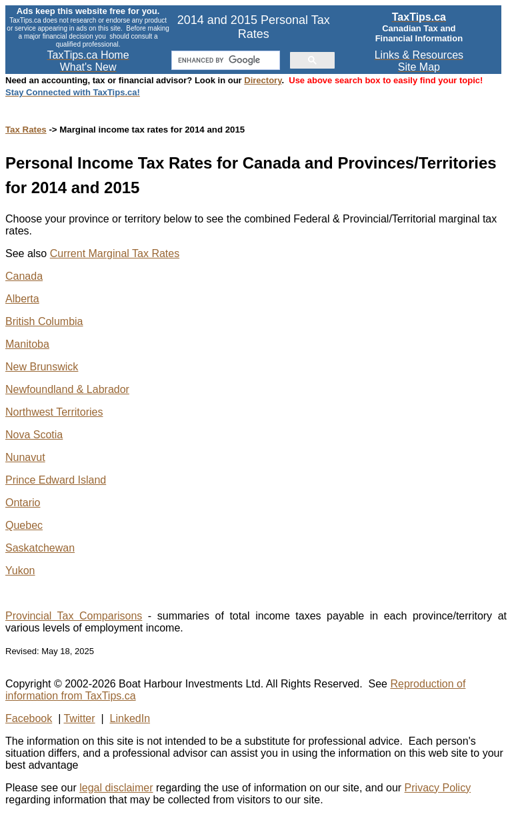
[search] (224, 61)
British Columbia (44, 321)
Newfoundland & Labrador (67, 389)
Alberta (22, 298)
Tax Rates (26, 130)
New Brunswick (41, 366)
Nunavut (25, 457)
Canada (24, 276)
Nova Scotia (34, 434)
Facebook (28, 718)
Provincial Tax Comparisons (73, 615)
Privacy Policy (438, 787)
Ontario (22, 502)
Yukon (20, 570)
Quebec (24, 525)
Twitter (79, 718)
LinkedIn (130, 718)
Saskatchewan (40, 548)
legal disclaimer (116, 787)
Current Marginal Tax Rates (114, 253)
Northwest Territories (54, 412)
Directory (262, 80)
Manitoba (27, 344)
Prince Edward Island (55, 480)
